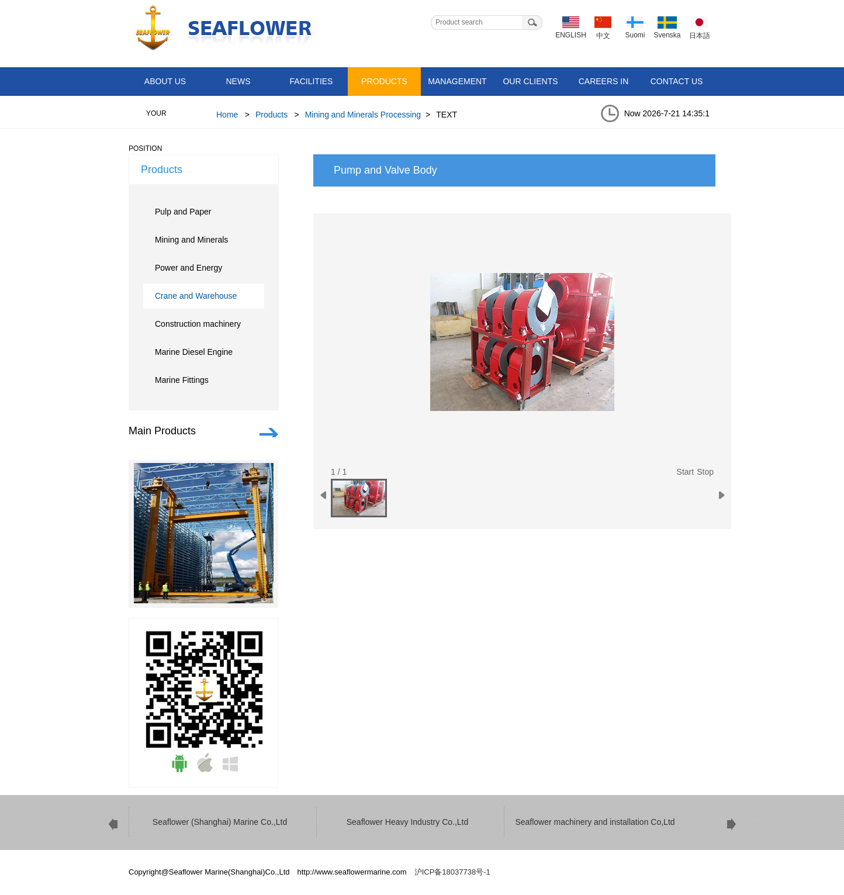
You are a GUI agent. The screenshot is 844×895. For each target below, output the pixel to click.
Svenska (666, 35)
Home (227, 114)
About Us (165, 81)
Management (457, 81)
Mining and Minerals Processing (363, 114)
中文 (603, 36)
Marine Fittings (182, 380)
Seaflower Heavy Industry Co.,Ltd (408, 822)
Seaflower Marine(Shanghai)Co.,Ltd (221, 28)
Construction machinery (198, 324)
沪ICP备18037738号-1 (452, 872)
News (238, 81)
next (731, 824)
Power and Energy (188, 267)
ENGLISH (570, 35)
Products (384, 81)
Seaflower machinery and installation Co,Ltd (594, 822)
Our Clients (530, 81)
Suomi (635, 35)
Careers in (604, 81)
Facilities (311, 81)
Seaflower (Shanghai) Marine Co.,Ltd (220, 822)
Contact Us (677, 81)
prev (113, 824)
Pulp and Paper (183, 211)
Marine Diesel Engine (194, 352)
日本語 (699, 36)
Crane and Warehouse (196, 295)
